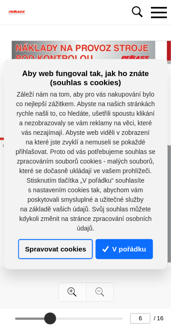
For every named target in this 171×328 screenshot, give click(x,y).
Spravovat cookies (55, 249)
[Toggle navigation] (158, 12)
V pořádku (124, 249)
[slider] (50, 318)
